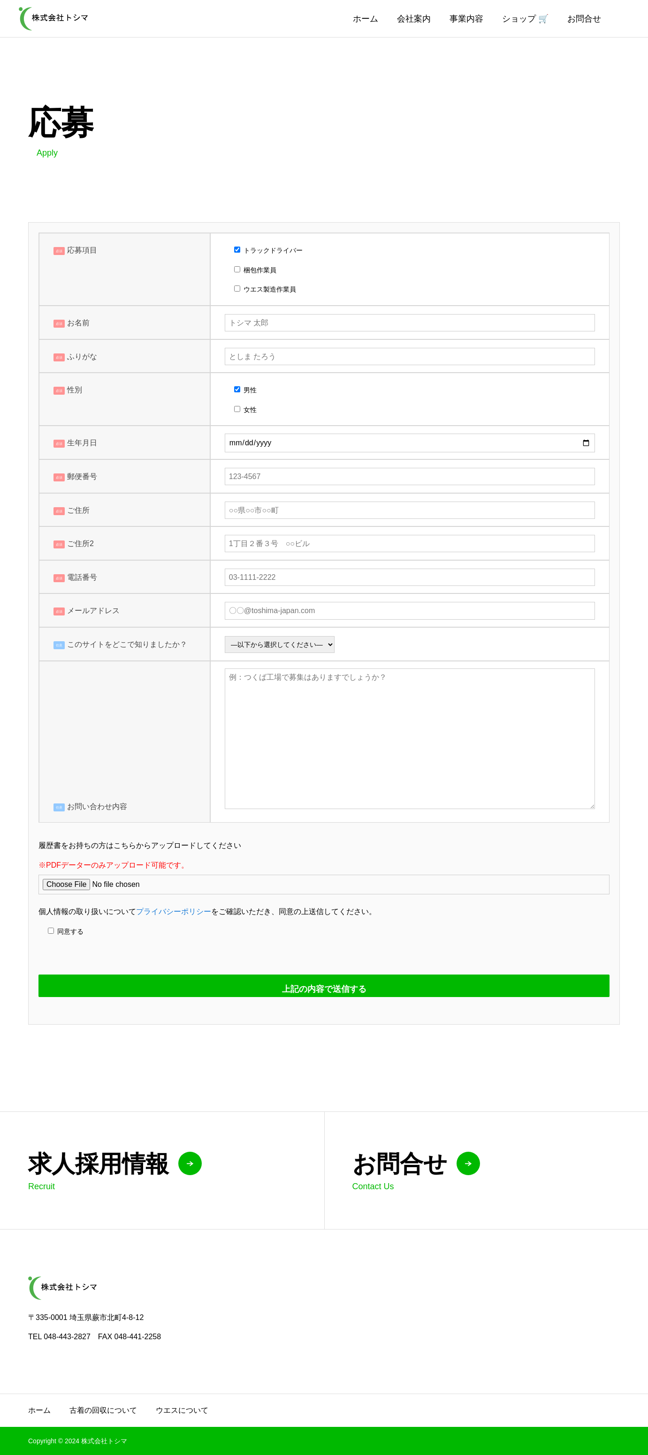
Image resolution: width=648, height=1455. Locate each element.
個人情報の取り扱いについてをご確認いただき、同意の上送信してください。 (207, 911)
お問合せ (584, 18)
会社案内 (414, 18)
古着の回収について (103, 1410)
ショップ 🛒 (525, 18)
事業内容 (466, 18)
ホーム (365, 18)
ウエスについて (182, 1410)
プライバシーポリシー (173, 911)
